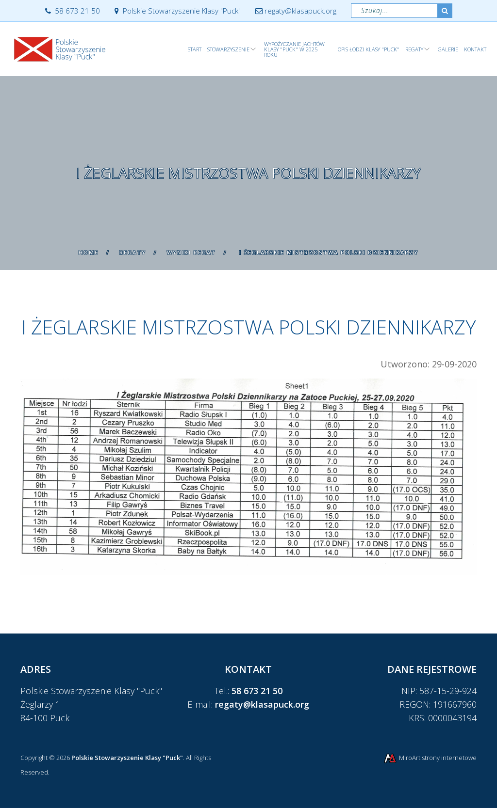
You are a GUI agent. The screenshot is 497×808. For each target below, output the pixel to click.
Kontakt (475, 49)
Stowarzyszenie (228, 49)
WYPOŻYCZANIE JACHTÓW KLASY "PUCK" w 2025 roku (294, 49)
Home (89, 252)
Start (194, 49)
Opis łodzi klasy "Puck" (368, 49)
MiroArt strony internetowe (430, 757)
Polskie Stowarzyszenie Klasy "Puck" (178, 11)
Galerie (448, 49)
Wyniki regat (191, 252)
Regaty (414, 49)
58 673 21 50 (72, 11)
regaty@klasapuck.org (295, 11)
